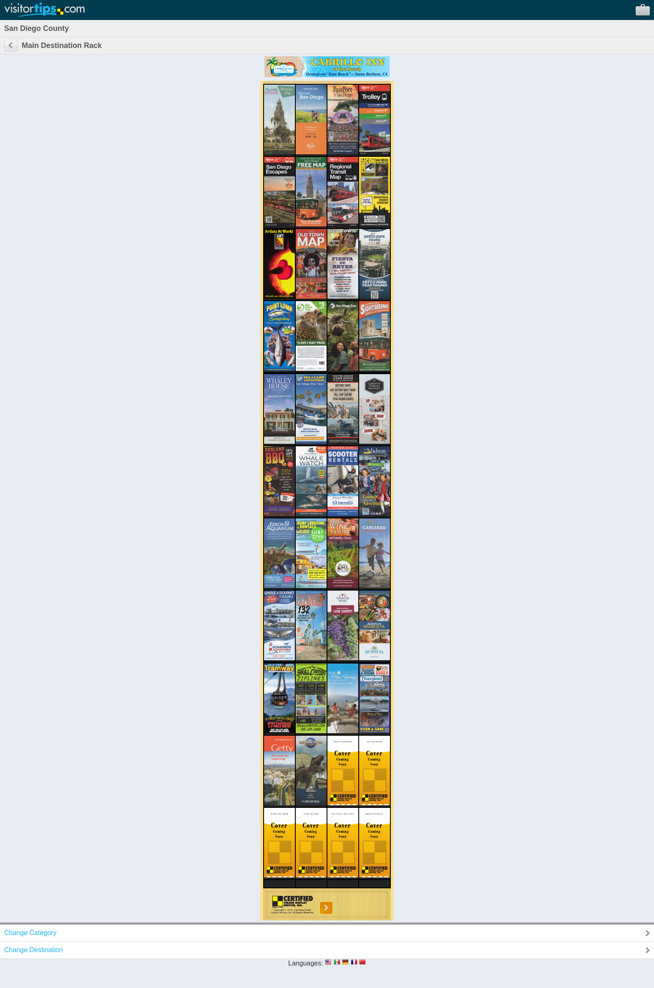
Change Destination (33, 949)
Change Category (30, 932)
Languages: (305, 963)
